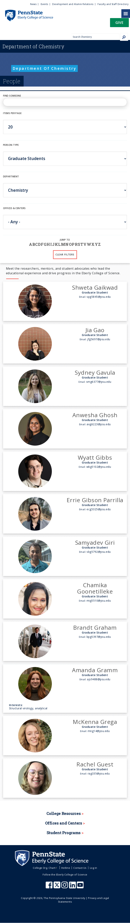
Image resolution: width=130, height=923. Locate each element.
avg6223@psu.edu (99, 424)
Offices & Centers (14, 208)
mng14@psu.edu (99, 731)
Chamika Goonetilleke (95, 588)
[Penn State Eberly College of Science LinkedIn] (73, 887)
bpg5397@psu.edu (99, 637)
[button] (119, 23)
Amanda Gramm (95, 670)
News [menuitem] (33, 4)
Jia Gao (94, 330)
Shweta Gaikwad (95, 287)
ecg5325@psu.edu (99, 509)
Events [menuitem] (44, 4)
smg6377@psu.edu (98, 382)
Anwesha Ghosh (95, 415)
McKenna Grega (95, 722)
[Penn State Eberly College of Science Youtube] (80, 887)
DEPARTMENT (11, 176)
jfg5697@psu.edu (98, 339)
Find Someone (12, 95)
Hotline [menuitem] (65, 868)
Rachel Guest (94, 764)
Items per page (12, 113)
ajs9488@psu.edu (98, 679)
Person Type (11, 145)
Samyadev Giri (95, 542)
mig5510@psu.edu (99, 600)
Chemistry (33, 46)
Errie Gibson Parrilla (95, 500)
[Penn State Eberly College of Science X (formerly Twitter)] (57, 887)
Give (119, 22)
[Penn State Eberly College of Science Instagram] (65, 887)
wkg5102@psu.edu (98, 467)
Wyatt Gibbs (95, 457)
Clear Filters (64, 254)
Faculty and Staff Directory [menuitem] (113, 4)
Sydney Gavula (95, 372)
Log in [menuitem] (93, 868)
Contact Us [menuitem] (80, 868)
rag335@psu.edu (99, 773)
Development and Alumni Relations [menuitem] (72, 4)
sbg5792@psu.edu (99, 552)
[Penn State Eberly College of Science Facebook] (49, 887)
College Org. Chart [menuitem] (45, 868)
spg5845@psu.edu (99, 296)
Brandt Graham (95, 627)
